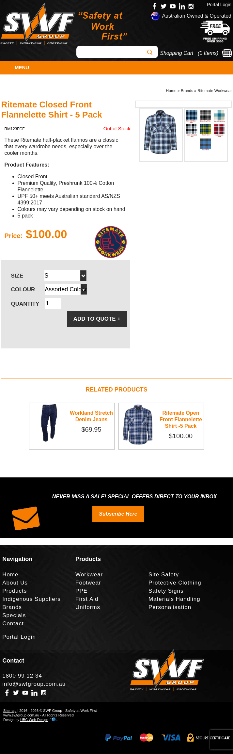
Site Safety (163, 574)
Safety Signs (165, 591)
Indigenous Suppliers (31, 599)
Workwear (89, 574)
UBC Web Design (34, 720)
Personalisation (169, 607)
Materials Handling (174, 599)
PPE (81, 591)
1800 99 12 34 (22, 676)
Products (14, 591)
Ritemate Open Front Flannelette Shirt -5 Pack (181, 419)
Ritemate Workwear (214, 90)
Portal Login (219, 4)
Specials (14, 615)
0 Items (207, 53)
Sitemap (9, 711)
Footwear (88, 583)
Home (171, 90)
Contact (13, 623)
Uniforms (87, 607)
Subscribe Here (118, 514)
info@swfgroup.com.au (34, 684)
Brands (187, 90)
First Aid (86, 599)
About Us (15, 583)
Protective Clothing (174, 583)
